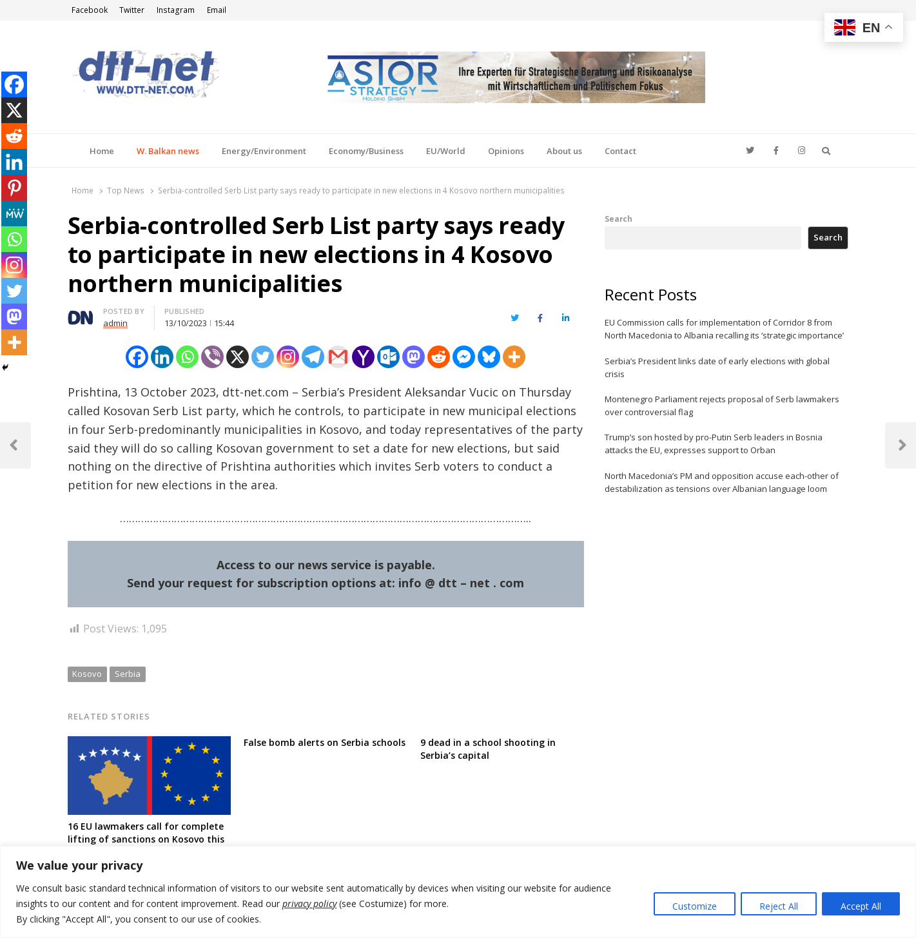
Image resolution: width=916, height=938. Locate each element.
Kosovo (87, 673)
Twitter (131, 10)
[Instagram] (288, 357)
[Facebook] (137, 357)
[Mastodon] (413, 357)
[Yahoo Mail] (363, 357)
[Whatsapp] (187, 357)
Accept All (861, 906)
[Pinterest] (14, 187)
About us (564, 151)
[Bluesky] (489, 357)
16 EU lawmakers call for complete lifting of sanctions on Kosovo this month (146, 839)
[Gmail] (338, 357)
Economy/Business (366, 151)
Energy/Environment (264, 151)
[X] (237, 357)
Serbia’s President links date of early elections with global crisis (717, 367)
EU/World (445, 151)
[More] (514, 357)
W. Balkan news (168, 151)
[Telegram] (313, 357)
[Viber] (212, 357)
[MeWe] (14, 213)
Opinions (506, 151)
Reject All (778, 906)
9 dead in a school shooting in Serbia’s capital (488, 748)
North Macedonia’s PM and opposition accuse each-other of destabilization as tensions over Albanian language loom (722, 482)
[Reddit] (438, 357)
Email (216, 10)
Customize (694, 906)
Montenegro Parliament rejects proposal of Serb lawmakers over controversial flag (722, 405)
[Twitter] (262, 357)
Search (618, 218)
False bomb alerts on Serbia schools (324, 742)
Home (102, 151)
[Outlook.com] (388, 357)
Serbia (128, 673)
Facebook (90, 10)
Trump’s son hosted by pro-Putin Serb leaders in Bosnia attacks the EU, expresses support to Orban (714, 443)
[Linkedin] (162, 357)
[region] (458, 892)
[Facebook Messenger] (464, 357)
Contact (620, 151)
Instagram (176, 10)
